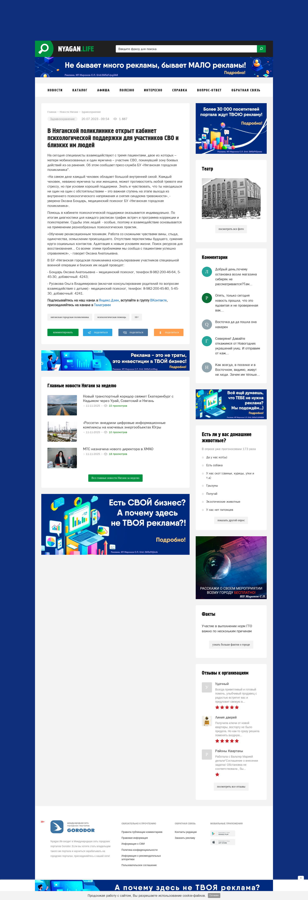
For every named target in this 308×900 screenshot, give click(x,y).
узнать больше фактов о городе (231, 644)
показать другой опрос (231, 520)
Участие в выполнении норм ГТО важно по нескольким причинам (227, 628)
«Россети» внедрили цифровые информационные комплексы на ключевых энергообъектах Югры (124, 425)
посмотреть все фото (231, 228)
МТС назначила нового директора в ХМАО (118, 449)
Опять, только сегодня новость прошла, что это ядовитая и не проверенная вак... (236, 302)
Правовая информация (134, 838)
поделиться (98, 332)
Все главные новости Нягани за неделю (115, 477)
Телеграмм (102, 305)
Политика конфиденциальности (139, 850)
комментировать (63, 332)
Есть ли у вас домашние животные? (226, 437)
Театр (207, 169)
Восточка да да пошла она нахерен (236, 324)
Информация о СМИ (133, 843)
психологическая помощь (111, 317)
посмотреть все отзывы (231, 786)
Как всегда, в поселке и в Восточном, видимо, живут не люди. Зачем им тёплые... (237, 370)
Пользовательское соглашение (139, 865)
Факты (208, 614)
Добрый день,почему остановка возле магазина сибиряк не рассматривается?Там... (236, 276)
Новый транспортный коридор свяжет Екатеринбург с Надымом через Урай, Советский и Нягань (128, 398)
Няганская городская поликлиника (70, 317)
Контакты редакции (186, 832)
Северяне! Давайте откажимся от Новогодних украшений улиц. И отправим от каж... (237, 345)
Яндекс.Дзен (109, 300)
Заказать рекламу (185, 838)
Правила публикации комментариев (141, 832)
